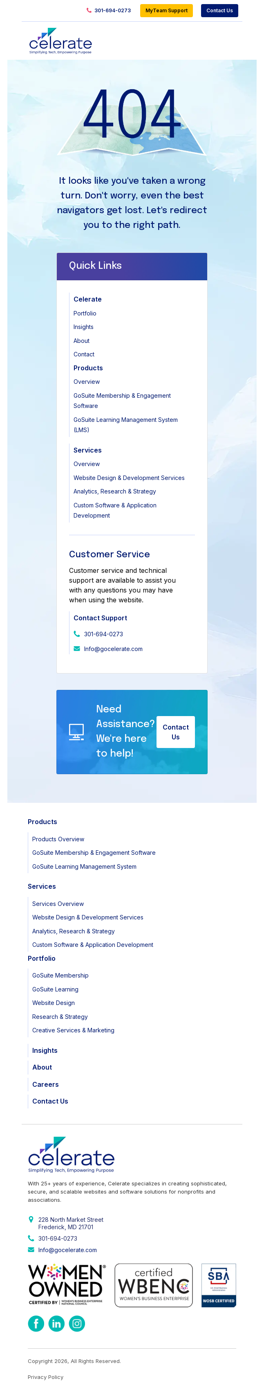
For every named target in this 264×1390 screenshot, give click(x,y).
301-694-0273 (109, 10)
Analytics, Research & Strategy (115, 491)
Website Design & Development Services (129, 477)
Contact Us (219, 10)
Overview (87, 381)
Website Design (53, 1002)
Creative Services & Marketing (73, 1030)
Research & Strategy (60, 1016)
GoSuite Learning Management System (84, 866)
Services (88, 450)
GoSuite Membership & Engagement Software (94, 852)
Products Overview (58, 839)
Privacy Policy (45, 1377)
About (81, 340)
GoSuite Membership (60, 975)
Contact (84, 354)
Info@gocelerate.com (113, 648)
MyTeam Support (166, 10)
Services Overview (58, 903)
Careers (45, 1084)
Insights (84, 326)
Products (88, 368)
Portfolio (85, 313)
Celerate (88, 299)
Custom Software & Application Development (92, 944)
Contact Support (100, 618)
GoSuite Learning (55, 989)
